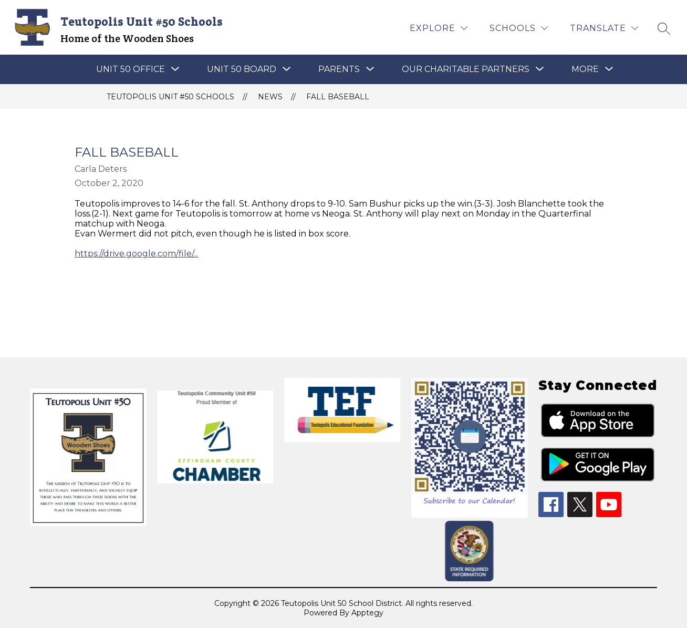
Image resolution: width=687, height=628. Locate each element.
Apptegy (367, 612)
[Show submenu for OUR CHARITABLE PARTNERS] (465, 69)
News (270, 96)
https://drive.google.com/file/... (136, 254)
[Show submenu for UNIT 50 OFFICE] (130, 69)
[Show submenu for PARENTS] (339, 69)
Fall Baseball (337, 96)
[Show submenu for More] (585, 69)
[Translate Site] (604, 28)
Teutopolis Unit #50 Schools (170, 96)
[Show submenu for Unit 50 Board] (241, 69)
